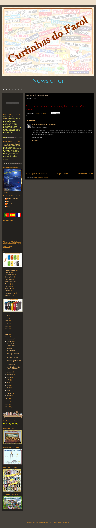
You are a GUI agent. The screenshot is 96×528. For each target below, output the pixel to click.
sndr (51, 522)
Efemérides (8, 279)
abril (8, 388)
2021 (7, 321)
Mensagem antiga (85, 174)
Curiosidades (9, 274)
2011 (7, 407)
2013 (7, 401)
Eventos (7, 284)
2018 (7, 329)
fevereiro (10, 393)
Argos (9, 201)
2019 (7, 326)
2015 (7, 336)
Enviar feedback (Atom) (41, 177)
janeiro (9, 395)
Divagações (8, 277)
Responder (35, 140)
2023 (7, 315)
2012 (7, 404)
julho (8, 380)
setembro (10, 374)
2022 (7, 318)
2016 (7, 334)
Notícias (7, 286)
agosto (9, 377)
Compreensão (11, 364)
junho (9, 382)
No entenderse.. (11, 350)
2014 (7, 399)
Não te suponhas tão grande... (13, 354)
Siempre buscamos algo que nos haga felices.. (14, 361)
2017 (7, 331)
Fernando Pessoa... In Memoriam (13, 344)
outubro (9, 372)
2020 (7, 323)
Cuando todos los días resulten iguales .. (13, 367)
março (9, 390)
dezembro (10, 339)
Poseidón (10, 204)
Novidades (8, 288)
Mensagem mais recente (36, 174)
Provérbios (8, 295)
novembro (10, 341)
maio (8, 385)
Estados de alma (10, 281)
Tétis (33, 125)
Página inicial (62, 174)
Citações (7, 272)
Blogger (66, 522)
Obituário (8, 291)
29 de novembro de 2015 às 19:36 (46, 125)
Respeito (9, 348)
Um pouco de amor (12, 357)
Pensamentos (37, 116)
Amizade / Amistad (12, 199)
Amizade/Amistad (10, 270)
